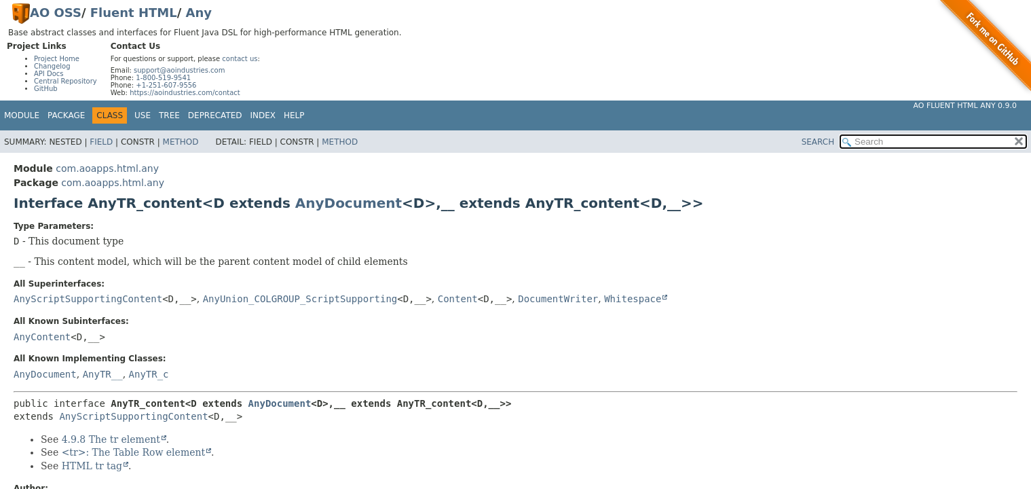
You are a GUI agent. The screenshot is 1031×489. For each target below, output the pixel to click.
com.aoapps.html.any (107, 168)
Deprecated (215, 115)
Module (21, 115)
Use (142, 115)
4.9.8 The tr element (111, 439)
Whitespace (632, 298)
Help (294, 115)
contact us (239, 58)
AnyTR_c (149, 374)
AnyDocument (348, 203)
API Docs (49, 73)
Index (263, 115)
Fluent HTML (133, 12)
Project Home (56, 58)
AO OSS (55, 12)
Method (181, 142)
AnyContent (42, 336)
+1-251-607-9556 (166, 85)
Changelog (52, 66)
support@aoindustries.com (179, 70)
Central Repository (65, 81)
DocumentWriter (558, 298)
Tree (169, 115)
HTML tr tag (92, 465)
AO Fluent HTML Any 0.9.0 (965, 105)
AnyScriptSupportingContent (88, 298)
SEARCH (818, 142)
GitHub (46, 88)
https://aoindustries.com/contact (185, 92)
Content (458, 298)
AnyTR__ (103, 374)
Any (199, 12)
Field (101, 142)
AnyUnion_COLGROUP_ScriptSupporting (300, 298)
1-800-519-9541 (163, 78)
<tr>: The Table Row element (133, 452)
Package (66, 115)
